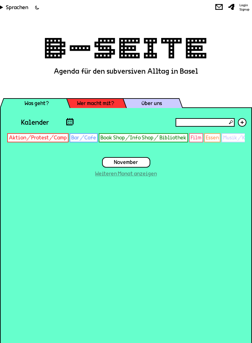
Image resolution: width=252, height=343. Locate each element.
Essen (212, 137)
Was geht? (37, 103)
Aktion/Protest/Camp (38, 137)
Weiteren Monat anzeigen (126, 173)
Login (244, 5)
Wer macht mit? (95, 103)
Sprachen (17, 7)
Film (196, 137)
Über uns (151, 103)
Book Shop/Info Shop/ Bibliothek (143, 137)
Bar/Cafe (83, 137)
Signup (244, 9)
